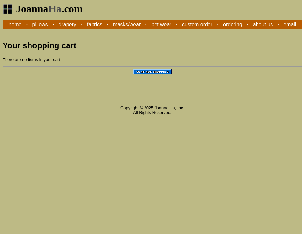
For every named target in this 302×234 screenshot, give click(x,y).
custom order (197, 24)
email (289, 24)
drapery (67, 24)
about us (263, 24)
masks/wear (127, 24)
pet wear (161, 24)
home (15, 24)
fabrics (94, 24)
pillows (40, 24)
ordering (232, 24)
